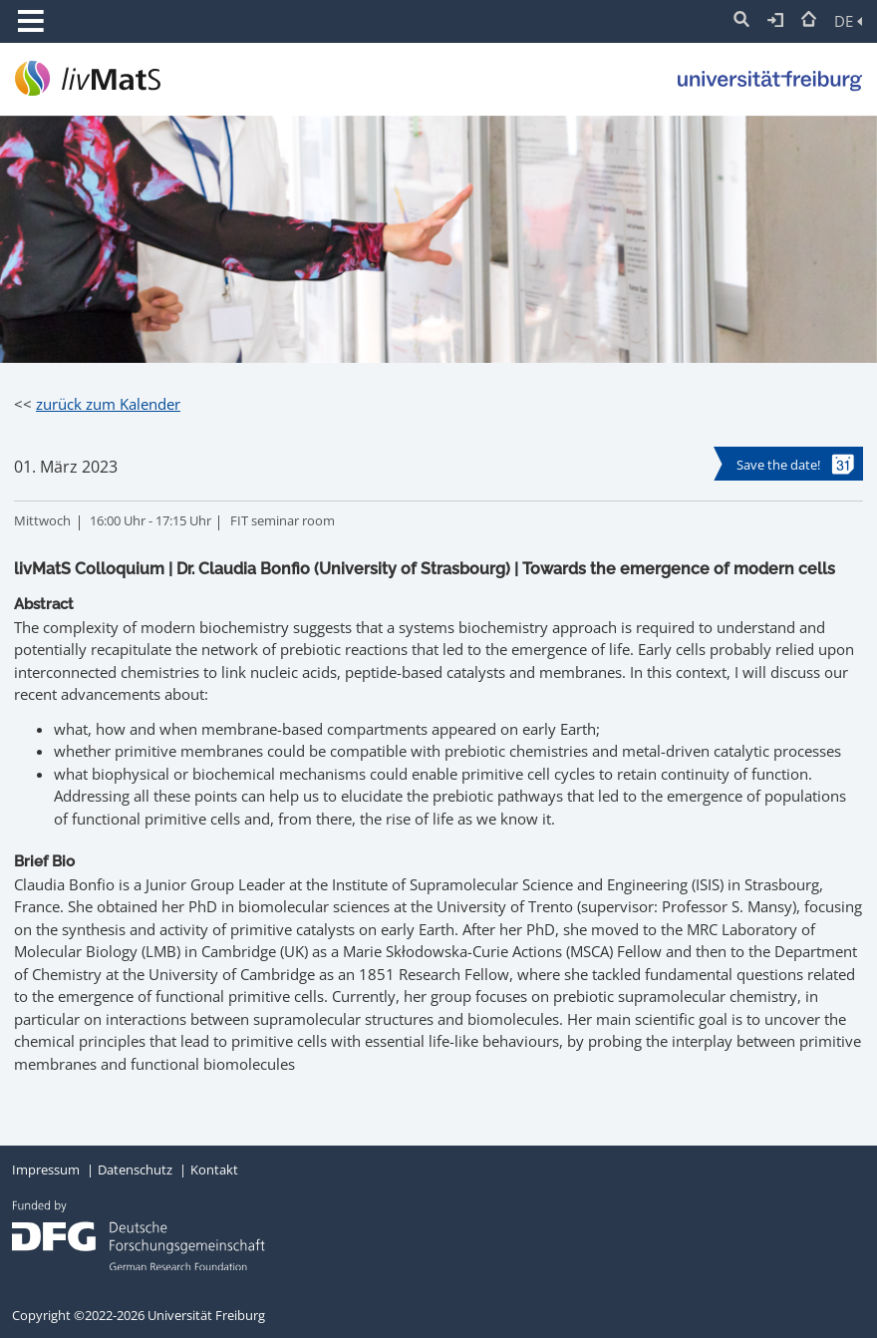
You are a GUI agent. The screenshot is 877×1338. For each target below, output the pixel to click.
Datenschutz (135, 1169)
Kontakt (214, 1169)
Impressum (46, 1169)
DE (848, 21)
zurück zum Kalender (108, 404)
